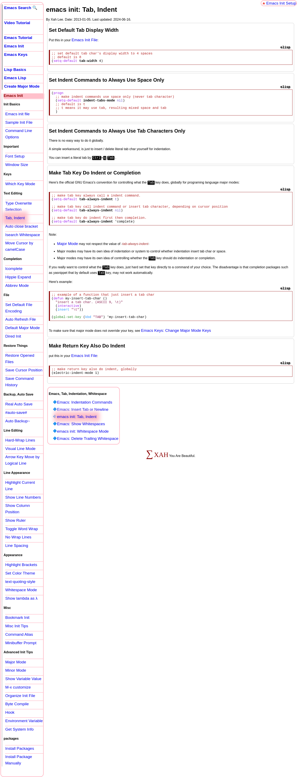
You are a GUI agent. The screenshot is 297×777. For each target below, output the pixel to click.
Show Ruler (15, 520)
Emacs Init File (85, 40)
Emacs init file (17, 114)
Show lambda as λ (21, 598)
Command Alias (19, 634)
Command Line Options (18, 133)
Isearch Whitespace (22, 235)
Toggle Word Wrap (21, 529)
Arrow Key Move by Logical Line (22, 460)
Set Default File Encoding (18, 308)
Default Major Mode (22, 328)
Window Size (16, 164)
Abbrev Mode (17, 285)
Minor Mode (15, 670)
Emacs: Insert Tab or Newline (82, 429)
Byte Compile (17, 704)
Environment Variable (24, 721)
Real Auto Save (18, 404)
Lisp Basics (15, 69)
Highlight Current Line (20, 485)
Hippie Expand (18, 277)
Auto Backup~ (17, 421)
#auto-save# (16, 412)
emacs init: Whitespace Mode (83, 451)
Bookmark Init (17, 617)
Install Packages (19, 748)
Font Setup (15, 156)
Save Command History (19, 381)
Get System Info (19, 729)
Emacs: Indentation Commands (84, 422)
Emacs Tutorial (18, 37)
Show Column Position (17, 508)
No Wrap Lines (18, 537)
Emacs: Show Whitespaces (81, 443)
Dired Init (13, 336)
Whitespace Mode (21, 590)
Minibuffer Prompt (20, 643)
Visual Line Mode (20, 448)
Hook (9, 712)
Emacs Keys (15, 54)
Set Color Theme (20, 573)
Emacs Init (14, 46)
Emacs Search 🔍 (20, 8)
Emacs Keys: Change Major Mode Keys (176, 348)
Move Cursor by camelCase (19, 246)
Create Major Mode (22, 86)
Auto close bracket (21, 226)
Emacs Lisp (15, 78)
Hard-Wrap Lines (20, 440)
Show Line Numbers (23, 497)
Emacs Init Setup (281, 3)
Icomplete (13, 268)
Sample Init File (18, 122)
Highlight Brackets (21, 565)
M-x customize (18, 687)
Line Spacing (16, 545)
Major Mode (67, 257)
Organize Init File (20, 695)
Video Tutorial (17, 23)
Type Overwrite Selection (18, 206)
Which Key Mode (20, 184)
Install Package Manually (18, 760)
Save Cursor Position (23, 370)
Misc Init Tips (16, 626)
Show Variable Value (23, 679)
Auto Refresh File (20, 319)
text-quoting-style (20, 581)
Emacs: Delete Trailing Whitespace (87, 458)
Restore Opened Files (19, 358)
